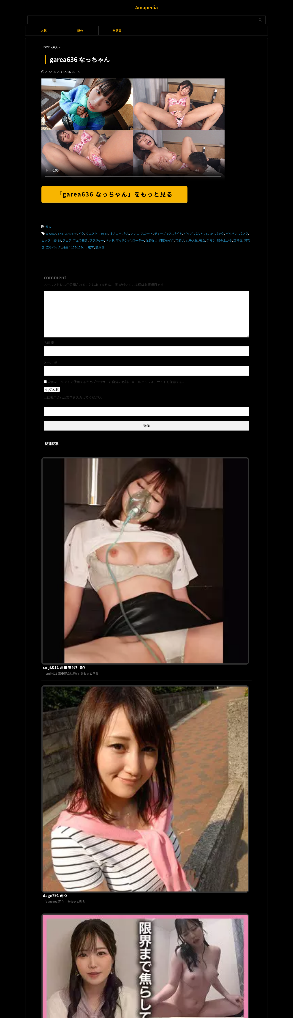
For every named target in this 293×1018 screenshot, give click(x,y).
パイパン (231, 232)
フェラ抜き (80, 239)
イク (81, 232)
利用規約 (119, 862)
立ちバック (53, 245)
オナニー (116, 232)
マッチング (123, 239)
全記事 (116, 30)
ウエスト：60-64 (97, 232)
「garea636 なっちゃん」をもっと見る (114, 194)
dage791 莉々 (125, 535)
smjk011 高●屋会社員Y (134, 457)
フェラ (66, 239)
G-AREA (51, 232)
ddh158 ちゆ (124, 691)
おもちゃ (71, 232)
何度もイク (166, 239)
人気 (43, 30)
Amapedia (146, 7)
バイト (177, 232)
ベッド (110, 239)
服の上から (224, 239)
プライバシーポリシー (143, 862)
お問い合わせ (170, 862)
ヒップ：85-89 (51, 239)
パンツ (243, 232)
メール (50, 359)
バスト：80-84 (204, 232)
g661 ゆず (122, 769)
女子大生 (192, 239)
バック (219, 232)
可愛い (179, 239)
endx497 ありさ (127, 613)
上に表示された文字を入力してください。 (74, 394)
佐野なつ (151, 239)
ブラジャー (96, 239)
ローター (138, 239)
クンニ (134, 232)
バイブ (188, 232)
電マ (91, 245)
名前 (49, 339)
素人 (49, 226)
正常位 (237, 239)
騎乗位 (99, 245)
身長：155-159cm (74, 245)
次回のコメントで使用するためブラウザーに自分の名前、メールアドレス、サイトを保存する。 (117, 379)
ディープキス (163, 232)
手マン (211, 239)
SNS (60, 232)
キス (126, 232)
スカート (147, 232)
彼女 (202, 239)
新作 (80, 30)
